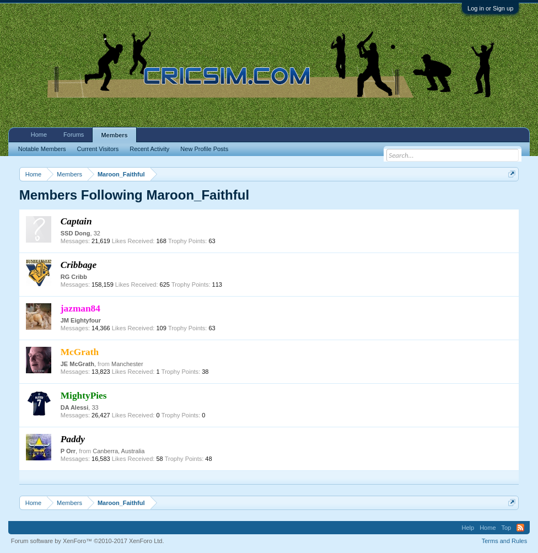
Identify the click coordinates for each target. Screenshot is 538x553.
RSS (520, 527)
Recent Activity (149, 149)
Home (39, 134)
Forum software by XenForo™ (87, 541)
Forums (73, 134)
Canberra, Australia (118, 451)
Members (114, 135)
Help (468, 527)
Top (507, 527)
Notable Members (42, 149)
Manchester (127, 364)
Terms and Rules (505, 541)
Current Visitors (98, 149)
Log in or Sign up (490, 8)
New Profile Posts (204, 149)
